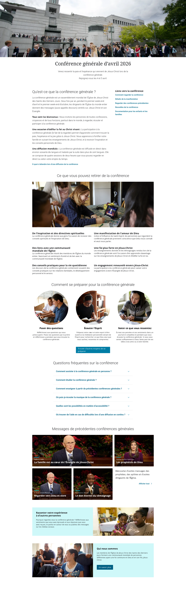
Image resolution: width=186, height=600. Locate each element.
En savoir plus (105, 567)
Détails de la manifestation (126, 99)
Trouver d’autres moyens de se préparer (91, 350)
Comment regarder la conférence (129, 95)
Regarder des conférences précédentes (132, 103)
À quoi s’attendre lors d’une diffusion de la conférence (55, 164)
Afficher (146, 484)
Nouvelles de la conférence (126, 107)
